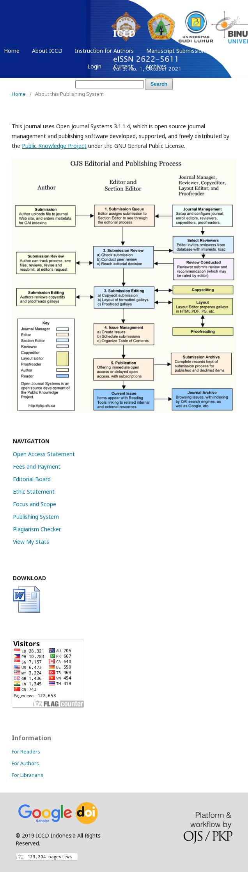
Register (228, 50)
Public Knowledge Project (54, 145)
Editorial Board (32, 479)
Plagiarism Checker (37, 529)
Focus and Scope (34, 504)
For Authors (25, 763)
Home (11, 50)
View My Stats (31, 541)
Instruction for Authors (104, 50)
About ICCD (47, 50)
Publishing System (36, 516)
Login (94, 66)
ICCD (124, 33)
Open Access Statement (44, 454)
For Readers (26, 751)
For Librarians (27, 775)
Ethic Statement (34, 491)
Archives (156, 66)
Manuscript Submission (175, 50)
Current (123, 66)
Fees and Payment (36, 466)
